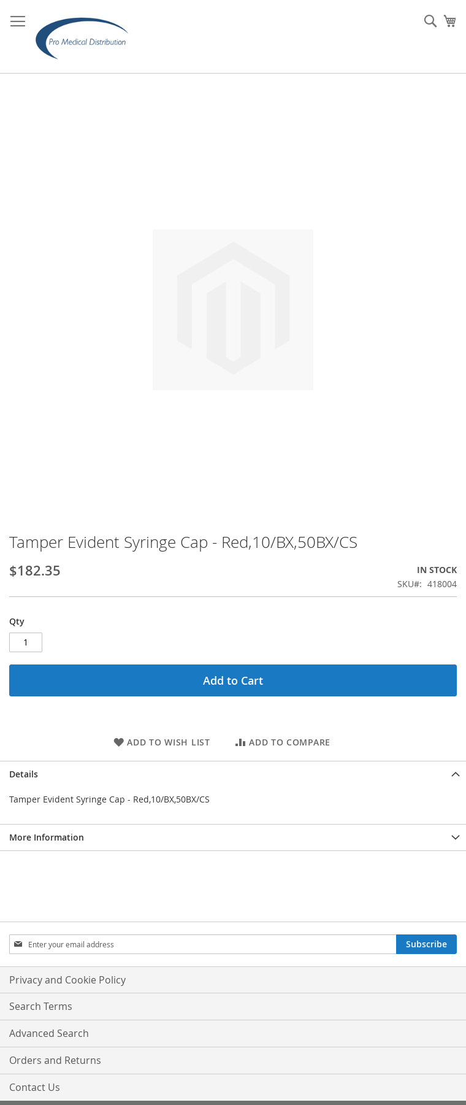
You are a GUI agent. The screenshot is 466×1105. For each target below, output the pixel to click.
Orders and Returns (55, 1060)
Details (23, 774)
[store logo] (86, 37)
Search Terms (40, 1006)
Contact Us (34, 1087)
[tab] (233, 774)
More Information (46, 837)
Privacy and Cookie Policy (67, 980)
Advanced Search (49, 1033)
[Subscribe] (426, 944)
